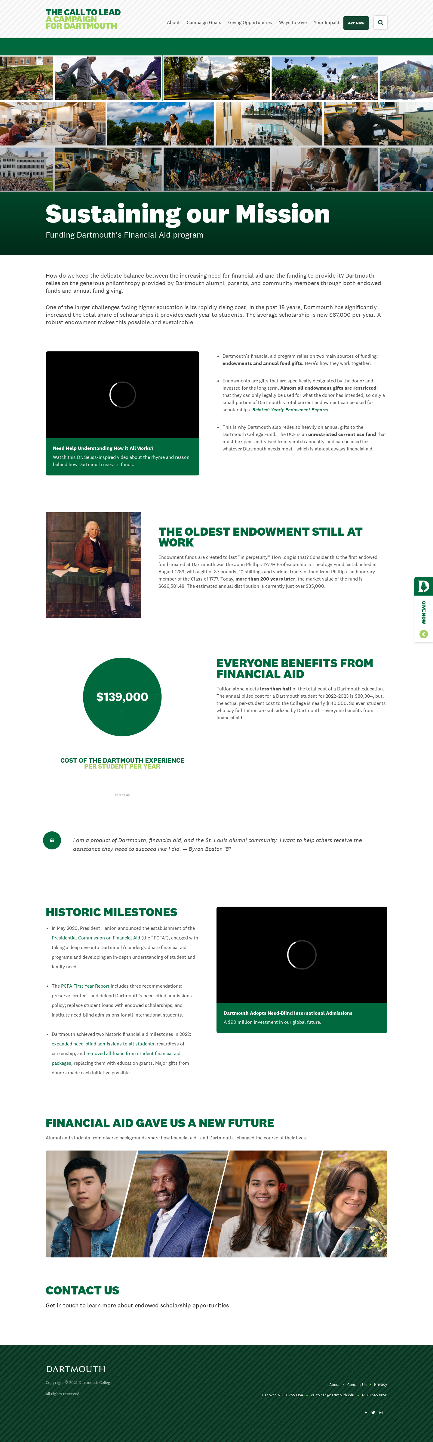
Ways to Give (293, 22)
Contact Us (357, 1384)
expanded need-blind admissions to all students (103, 1044)
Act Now (356, 23)
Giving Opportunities (250, 22)
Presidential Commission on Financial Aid (96, 938)
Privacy (380, 1384)
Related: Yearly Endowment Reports (290, 409)
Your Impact (326, 22)
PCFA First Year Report (85, 986)
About (173, 22)
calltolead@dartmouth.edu (332, 1395)
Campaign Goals (204, 22)
